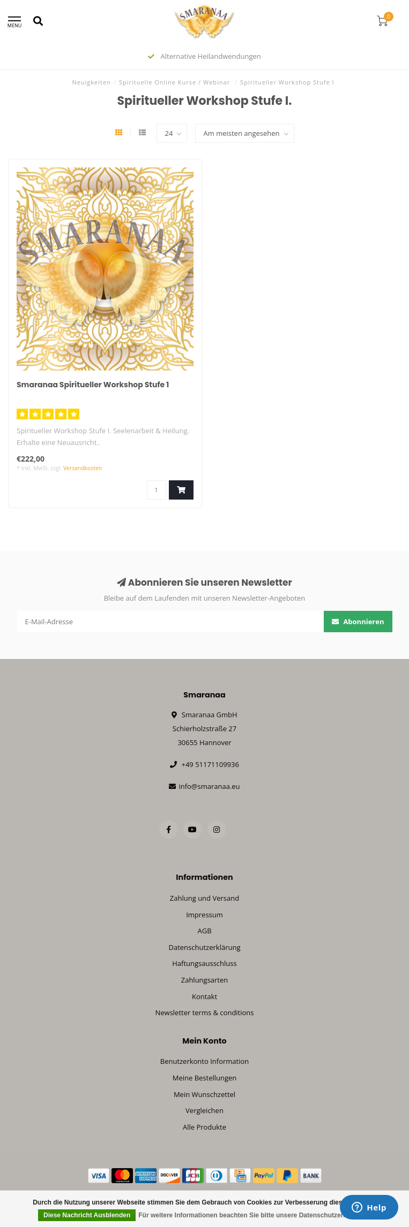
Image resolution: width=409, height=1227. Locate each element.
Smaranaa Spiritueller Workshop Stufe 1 (93, 384)
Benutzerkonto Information (204, 1061)
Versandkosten (82, 468)
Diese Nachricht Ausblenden (86, 1215)
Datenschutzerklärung (205, 947)
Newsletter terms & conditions (204, 1012)
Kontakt (204, 996)
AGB (204, 930)
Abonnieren (358, 621)
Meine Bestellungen (205, 1078)
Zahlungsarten (204, 980)
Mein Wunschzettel (204, 1094)
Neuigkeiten (91, 82)
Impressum (204, 914)
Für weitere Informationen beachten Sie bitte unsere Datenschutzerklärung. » (256, 1215)
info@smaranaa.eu (209, 786)
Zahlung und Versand (204, 898)
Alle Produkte (204, 1127)
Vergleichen (204, 1110)
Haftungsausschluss (204, 963)
